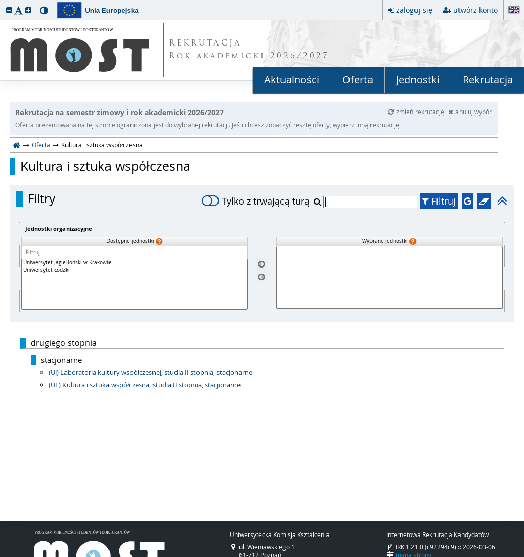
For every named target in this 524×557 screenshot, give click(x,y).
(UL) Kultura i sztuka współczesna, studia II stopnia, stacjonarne (145, 384)
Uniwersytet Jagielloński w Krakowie (134, 262)
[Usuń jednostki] (261, 277)
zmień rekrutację (417, 111)
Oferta (357, 79)
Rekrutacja (488, 79)
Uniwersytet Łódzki (134, 270)
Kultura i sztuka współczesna (105, 166)
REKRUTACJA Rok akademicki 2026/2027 (249, 50)
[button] (9, 10)
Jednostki (418, 79)
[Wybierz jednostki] (261, 265)
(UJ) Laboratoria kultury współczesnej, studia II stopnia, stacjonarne (150, 372)
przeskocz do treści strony (2, 2)
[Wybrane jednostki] (389, 277)
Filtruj (439, 201)
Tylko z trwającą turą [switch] (256, 201)
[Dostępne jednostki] (134, 284)
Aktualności (291, 79)
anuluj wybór (470, 111)
